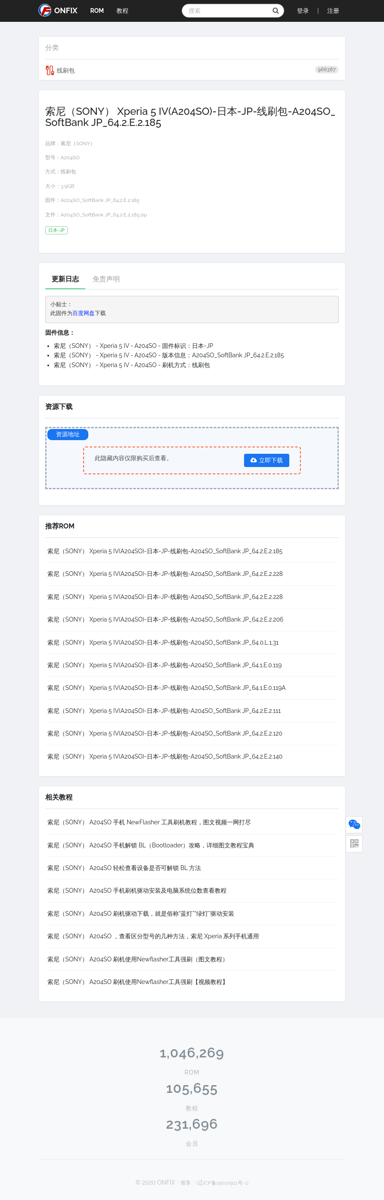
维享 (185, 1183)
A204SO (70, 158)
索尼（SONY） (78, 143)
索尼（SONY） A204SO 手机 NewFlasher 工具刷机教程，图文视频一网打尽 (149, 822)
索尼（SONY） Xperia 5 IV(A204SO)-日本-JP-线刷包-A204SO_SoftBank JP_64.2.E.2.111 (164, 710)
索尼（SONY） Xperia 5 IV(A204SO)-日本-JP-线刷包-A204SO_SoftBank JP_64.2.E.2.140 (164, 756)
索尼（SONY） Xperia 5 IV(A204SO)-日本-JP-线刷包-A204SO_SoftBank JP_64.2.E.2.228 (165, 573)
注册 (333, 10)
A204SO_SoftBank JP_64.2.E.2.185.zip (104, 215)
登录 (303, 10)
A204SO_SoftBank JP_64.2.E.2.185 (100, 200)
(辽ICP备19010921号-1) (223, 1183)
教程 (122, 10)
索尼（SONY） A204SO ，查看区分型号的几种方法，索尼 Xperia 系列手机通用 (153, 936)
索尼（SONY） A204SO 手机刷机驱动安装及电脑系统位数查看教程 (137, 890)
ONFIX (57, 10)
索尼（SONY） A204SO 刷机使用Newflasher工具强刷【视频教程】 (137, 981)
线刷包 (192, 70)
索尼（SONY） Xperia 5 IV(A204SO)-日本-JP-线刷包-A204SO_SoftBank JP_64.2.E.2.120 (164, 733)
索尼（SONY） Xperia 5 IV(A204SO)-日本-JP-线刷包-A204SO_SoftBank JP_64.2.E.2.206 (165, 619)
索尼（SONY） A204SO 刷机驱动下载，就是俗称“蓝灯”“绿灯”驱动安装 (140, 913)
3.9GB (67, 186)
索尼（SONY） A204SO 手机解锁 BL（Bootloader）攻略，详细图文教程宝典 (150, 845)
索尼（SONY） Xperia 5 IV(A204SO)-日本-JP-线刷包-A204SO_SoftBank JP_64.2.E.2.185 (164, 551)
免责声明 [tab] (106, 279)
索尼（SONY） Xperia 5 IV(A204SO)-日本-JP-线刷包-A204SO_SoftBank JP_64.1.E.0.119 (164, 665)
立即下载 (266, 460)
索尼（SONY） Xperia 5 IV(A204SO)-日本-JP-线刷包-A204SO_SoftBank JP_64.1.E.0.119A (166, 687)
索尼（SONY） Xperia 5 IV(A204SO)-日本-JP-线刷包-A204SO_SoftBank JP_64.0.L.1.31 (163, 642)
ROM (97, 10)
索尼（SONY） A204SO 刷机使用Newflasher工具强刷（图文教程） (137, 959)
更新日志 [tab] (65, 279)
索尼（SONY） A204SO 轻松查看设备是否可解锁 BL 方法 (124, 867)
